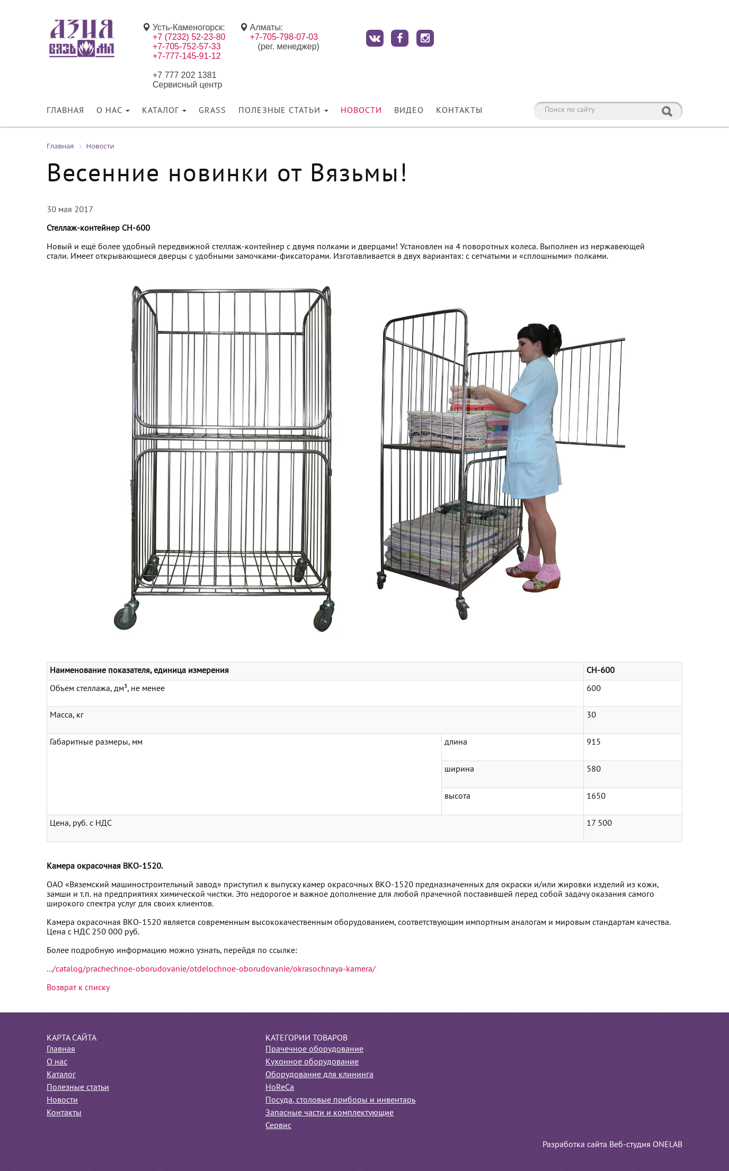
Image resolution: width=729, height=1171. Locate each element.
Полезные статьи (283, 111)
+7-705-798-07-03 (284, 36)
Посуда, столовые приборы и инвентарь (340, 1100)
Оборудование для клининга (319, 1075)
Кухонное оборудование (312, 1062)
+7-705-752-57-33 (187, 46)
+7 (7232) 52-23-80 (189, 36)
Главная (65, 111)
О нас (113, 111)
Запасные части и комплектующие (329, 1113)
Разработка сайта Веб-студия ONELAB (612, 1145)
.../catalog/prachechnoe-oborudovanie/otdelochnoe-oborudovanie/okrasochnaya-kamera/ (211, 969)
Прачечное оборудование (314, 1049)
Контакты (459, 111)
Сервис (278, 1126)
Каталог (164, 111)
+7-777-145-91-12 (187, 55)
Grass (212, 111)
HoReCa (279, 1087)
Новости (361, 111)
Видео (409, 111)
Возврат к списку (78, 988)
